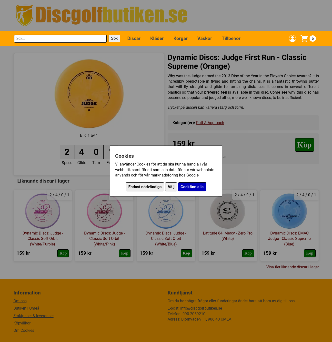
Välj (171, 187)
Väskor (204, 38)
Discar (134, 38)
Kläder (157, 38)
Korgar (180, 38)
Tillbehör (231, 38)
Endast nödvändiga (145, 187)
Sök (114, 38)
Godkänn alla (192, 187)
